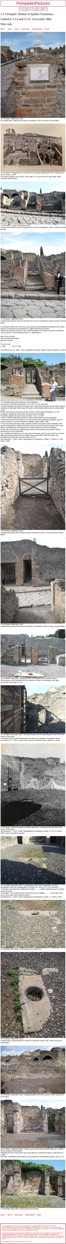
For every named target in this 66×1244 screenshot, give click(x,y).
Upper (47, 29)
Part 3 (17, 29)
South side (26, 29)
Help (45, 9)
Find (39, 9)
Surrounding (32, 9)
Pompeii (22, 9)
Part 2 (10, 29)
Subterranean (37, 29)
